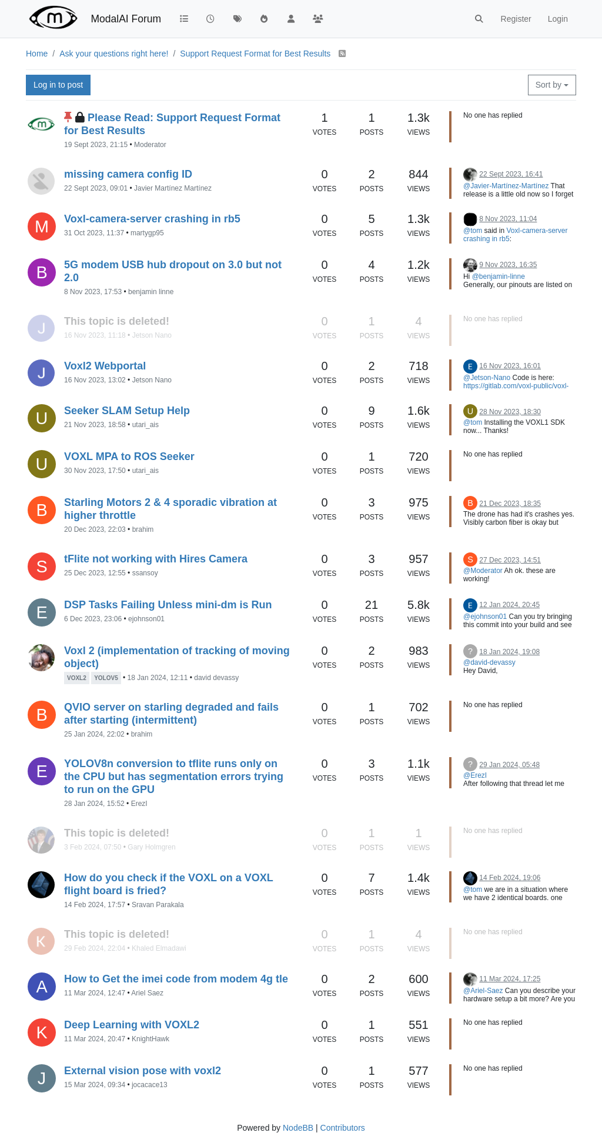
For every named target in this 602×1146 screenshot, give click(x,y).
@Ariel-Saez (483, 991)
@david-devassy (489, 662)
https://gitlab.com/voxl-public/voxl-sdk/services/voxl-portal (515, 390)
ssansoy (145, 573)
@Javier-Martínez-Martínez (506, 186)
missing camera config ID (128, 174)
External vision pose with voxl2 (142, 1071)
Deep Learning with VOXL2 (131, 1025)
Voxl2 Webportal (105, 366)
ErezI (139, 803)
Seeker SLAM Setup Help (127, 411)
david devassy (216, 678)
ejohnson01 (146, 619)
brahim (143, 529)
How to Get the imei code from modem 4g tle (176, 979)
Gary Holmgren (151, 847)
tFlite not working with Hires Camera (156, 559)
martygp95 (147, 233)
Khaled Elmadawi (159, 948)
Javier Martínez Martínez (173, 188)
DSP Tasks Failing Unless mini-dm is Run (168, 605)
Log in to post (58, 84)
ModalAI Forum (126, 19)
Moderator (150, 145)
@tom (472, 230)
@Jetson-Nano (486, 378)
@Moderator (483, 571)
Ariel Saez (147, 993)
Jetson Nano (152, 335)
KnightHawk (150, 1039)
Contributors (342, 1127)
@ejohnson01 (485, 616)
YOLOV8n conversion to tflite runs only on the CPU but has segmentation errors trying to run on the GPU (173, 776)
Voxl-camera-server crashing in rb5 (152, 219)
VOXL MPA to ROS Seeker (129, 456)
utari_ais (145, 425)
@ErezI (475, 775)
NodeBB (298, 1127)
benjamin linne (150, 292)
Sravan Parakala (158, 905)
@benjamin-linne (498, 276)
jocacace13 (150, 1085)
